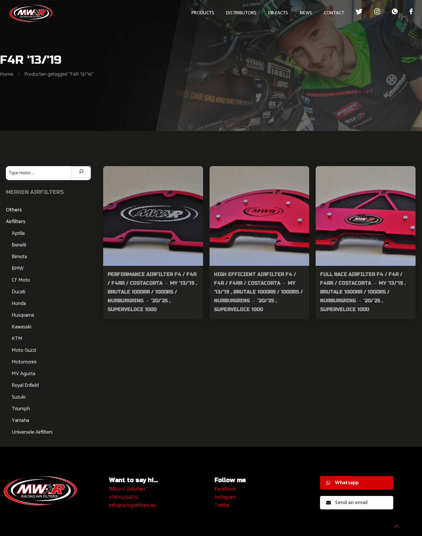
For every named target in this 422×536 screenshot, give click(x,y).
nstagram (226, 497)
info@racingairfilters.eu (132, 505)
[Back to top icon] (394, 524)
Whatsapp (342, 482)
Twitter (222, 505)
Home (6, 74)
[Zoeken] (81, 171)
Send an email (347, 502)
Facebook (225, 489)
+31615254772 (123, 497)
